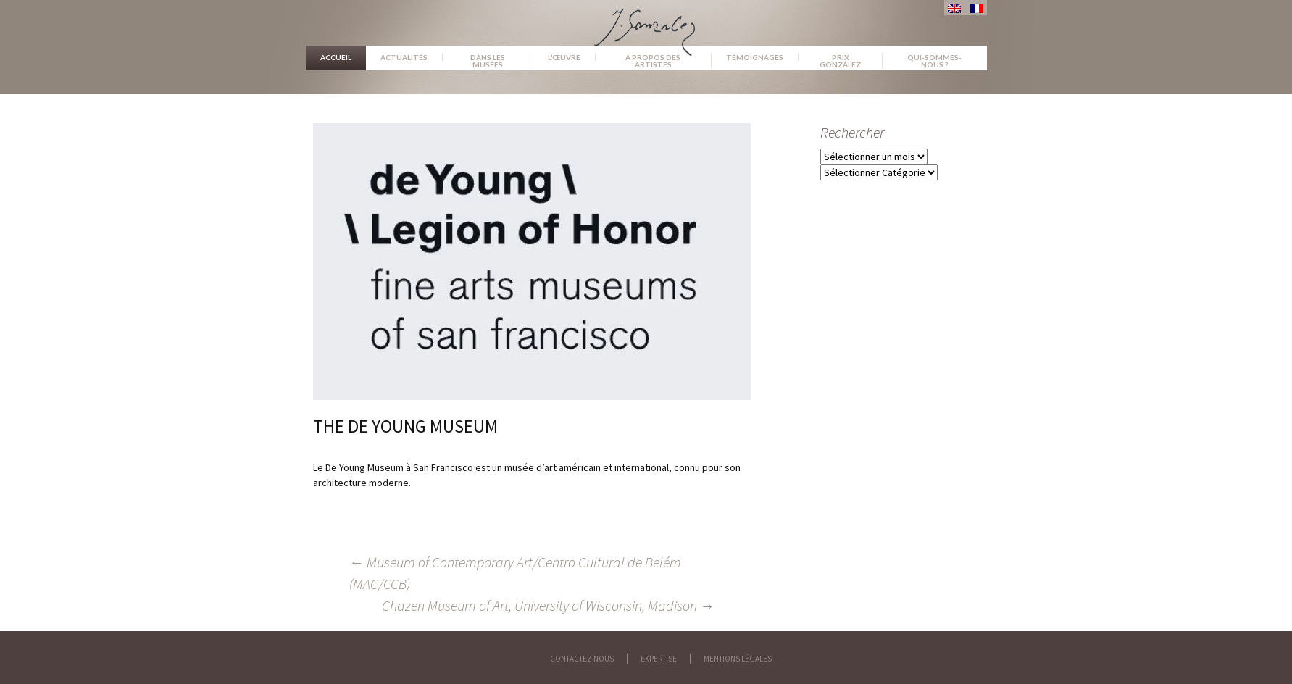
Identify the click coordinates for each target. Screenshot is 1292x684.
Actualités (404, 57)
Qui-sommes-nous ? (934, 61)
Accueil (335, 57)
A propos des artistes (652, 61)
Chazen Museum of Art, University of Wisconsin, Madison (548, 605)
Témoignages (754, 57)
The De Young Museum (405, 426)
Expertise (659, 659)
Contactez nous (582, 659)
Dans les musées (487, 61)
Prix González (840, 61)
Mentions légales (738, 659)
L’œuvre (564, 57)
